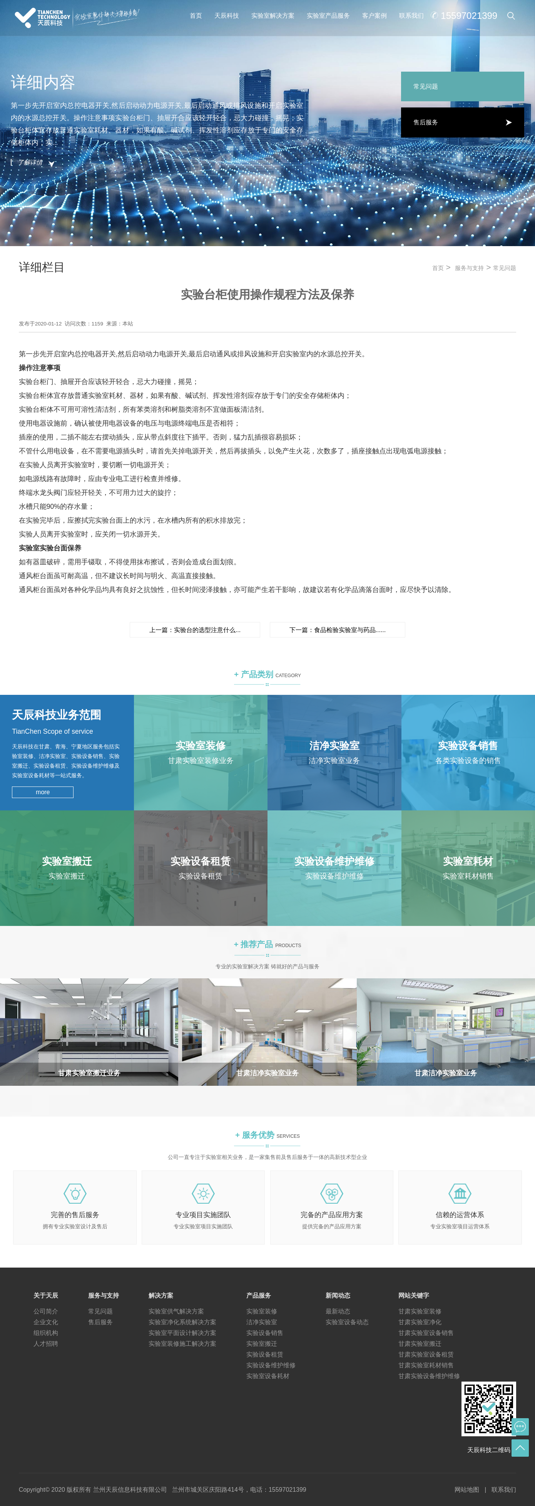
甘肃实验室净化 (419, 1322)
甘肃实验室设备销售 (426, 1333)
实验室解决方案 (272, 15)
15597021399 (469, 15)
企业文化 (45, 1322)
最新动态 (338, 1311)
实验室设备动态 (347, 1322)
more (43, 792)
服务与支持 (469, 268)
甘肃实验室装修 (419, 1311)
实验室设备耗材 (267, 1376)
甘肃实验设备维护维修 (429, 1376)
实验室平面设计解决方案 (182, 1333)
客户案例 (374, 15)
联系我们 (411, 15)
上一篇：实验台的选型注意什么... (195, 630)
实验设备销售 (264, 1333)
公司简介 (45, 1311)
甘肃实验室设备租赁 (426, 1354)
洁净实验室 (261, 1322)
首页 (196, 15)
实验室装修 (261, 1311)
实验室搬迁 (261, 1343)
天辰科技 (226, 15)
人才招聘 (45, 1343)
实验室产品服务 (328, 15)
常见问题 (504, 268)
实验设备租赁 (264, 1354)
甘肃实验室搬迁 (419, 1343)
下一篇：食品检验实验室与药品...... (337, 630)
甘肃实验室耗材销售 (426, 1365)
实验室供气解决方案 (176, 1311)
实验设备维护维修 (271, 1365)
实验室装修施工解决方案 (182, 1343)
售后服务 (100, 1322)
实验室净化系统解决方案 (182, 1322)
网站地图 (467, 1489)
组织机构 (45, 1333)
